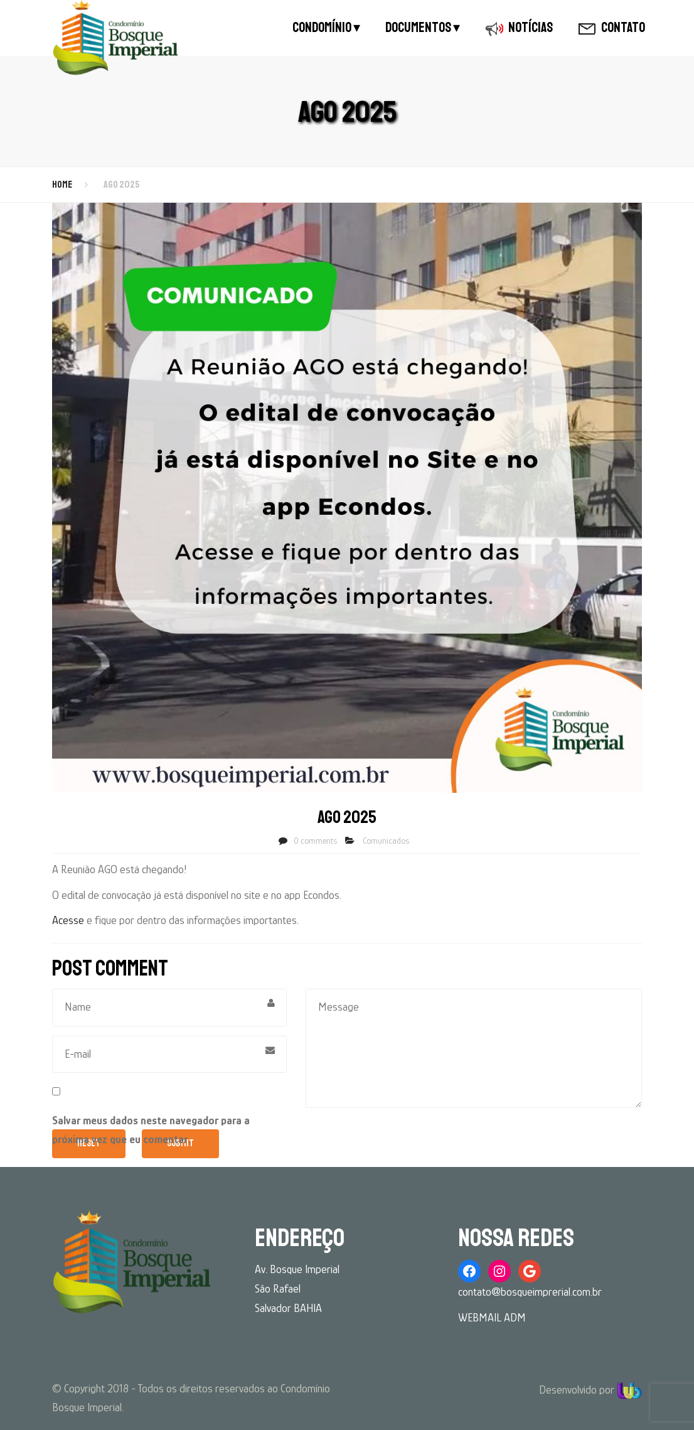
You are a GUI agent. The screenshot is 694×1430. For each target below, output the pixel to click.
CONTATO (611, 27)
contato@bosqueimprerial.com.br (530, 1292)
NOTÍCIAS (519, 27)
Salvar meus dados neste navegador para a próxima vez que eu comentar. (151, 1130)
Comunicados (386, 841)
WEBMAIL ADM (492, 1317)
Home (62, 184)
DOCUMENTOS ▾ (422, 27)
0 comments (315, 841)
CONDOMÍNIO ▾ (326, 27)
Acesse (68, 920)
